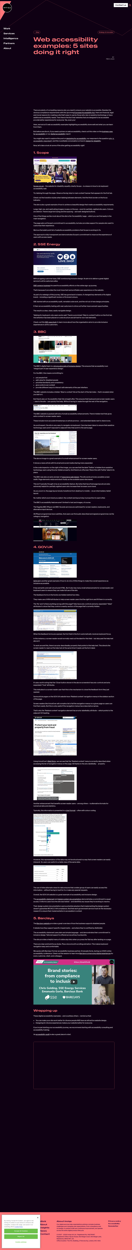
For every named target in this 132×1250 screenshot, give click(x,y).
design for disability (93, 141)
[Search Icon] (130, 5)
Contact (45, 1234)
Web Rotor (52, 761)
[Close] (37, 1222)
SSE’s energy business (41, 286)
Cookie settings (21, 1246)
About (43, 1224)
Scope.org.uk (38, 186)
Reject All (21, 1241)
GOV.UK (36, 581)
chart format (70, 810)
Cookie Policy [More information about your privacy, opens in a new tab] (19, 1231)
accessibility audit (43, 1034)
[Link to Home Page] (7, 7)
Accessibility (114, 1224)
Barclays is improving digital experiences (95, 953)
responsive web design (70, 477)
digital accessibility (58, 134)
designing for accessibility (76, 138)
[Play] (73, 981)
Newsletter (113, 1226)
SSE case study (51, 322)
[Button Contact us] (121, 5)
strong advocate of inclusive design (67, 366)
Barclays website (43, 923)
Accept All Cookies (21, 1235)
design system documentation (69, 899)
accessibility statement (45, 899)
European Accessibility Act (84, 112)
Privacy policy (114, 1221)
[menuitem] (6, 29)
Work (43, 1221)
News (43, 1231)
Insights (44, 1227)
